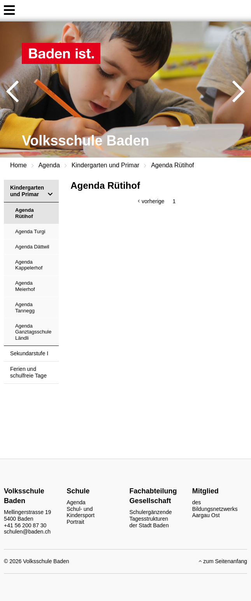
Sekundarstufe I (29, 353)
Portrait (75, 522)
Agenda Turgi (30, 231)
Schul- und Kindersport (81, 512)
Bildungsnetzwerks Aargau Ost (215, 512)
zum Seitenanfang (223, 561)
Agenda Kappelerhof (28, 265)
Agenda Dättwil (32, 247)
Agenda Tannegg (25, 307)
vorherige (153, 201)
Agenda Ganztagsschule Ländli (33, 332)
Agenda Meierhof (25, 286)
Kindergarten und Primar (105, 165)
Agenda (49, 165)
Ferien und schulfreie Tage (28, 372)
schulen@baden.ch (27, 531)
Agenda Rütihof (172, 165)
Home (18, 165)
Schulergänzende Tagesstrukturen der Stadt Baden (151, 518)
